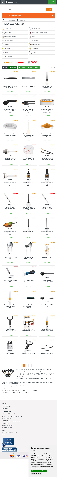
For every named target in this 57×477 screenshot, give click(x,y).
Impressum (4, 414)
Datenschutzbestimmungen (9, 413)
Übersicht (4, 429)
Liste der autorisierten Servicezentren (12, 416)
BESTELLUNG (5, 420)
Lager (53, 67)
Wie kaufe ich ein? (6, 418)
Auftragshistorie (6, 406)
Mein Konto (5, 405)
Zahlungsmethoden (7, 427)
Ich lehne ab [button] (43, 471)
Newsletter (5, 408)
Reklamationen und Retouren (9, 432)
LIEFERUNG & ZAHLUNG (7, 425)
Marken (4, 430)
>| (33, 365)
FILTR (5, 67)
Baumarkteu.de (12, 454)
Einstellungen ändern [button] (36, 473)
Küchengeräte (12, 20)
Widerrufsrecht (6, 423)
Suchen (49, 9)
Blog (3, 434)
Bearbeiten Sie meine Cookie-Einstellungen (13, 436)
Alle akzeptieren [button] (35, 471)
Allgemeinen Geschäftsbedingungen (11, 422)
